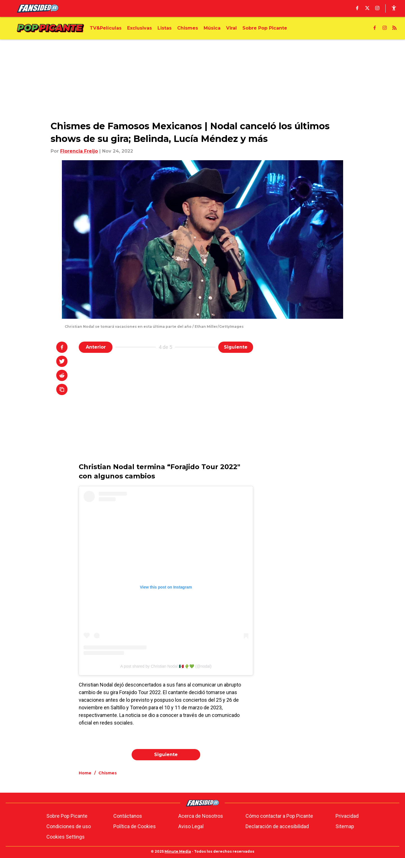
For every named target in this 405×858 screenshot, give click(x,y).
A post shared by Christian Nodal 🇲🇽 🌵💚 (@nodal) (166, 666)
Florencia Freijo (79, 151)
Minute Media (178, 851)
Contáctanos (127, 816)
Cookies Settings (65, 837)
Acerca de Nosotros (200, 816)
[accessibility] (394, 8)
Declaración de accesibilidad (277, 826)
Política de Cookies (134, 826)
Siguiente (236, 347)
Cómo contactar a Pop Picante (279, 816)
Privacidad (347, 816)
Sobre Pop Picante (66, 816)
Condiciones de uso (68, 826)
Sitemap (345, 826)
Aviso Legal (191, 826)
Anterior (96, 347)
